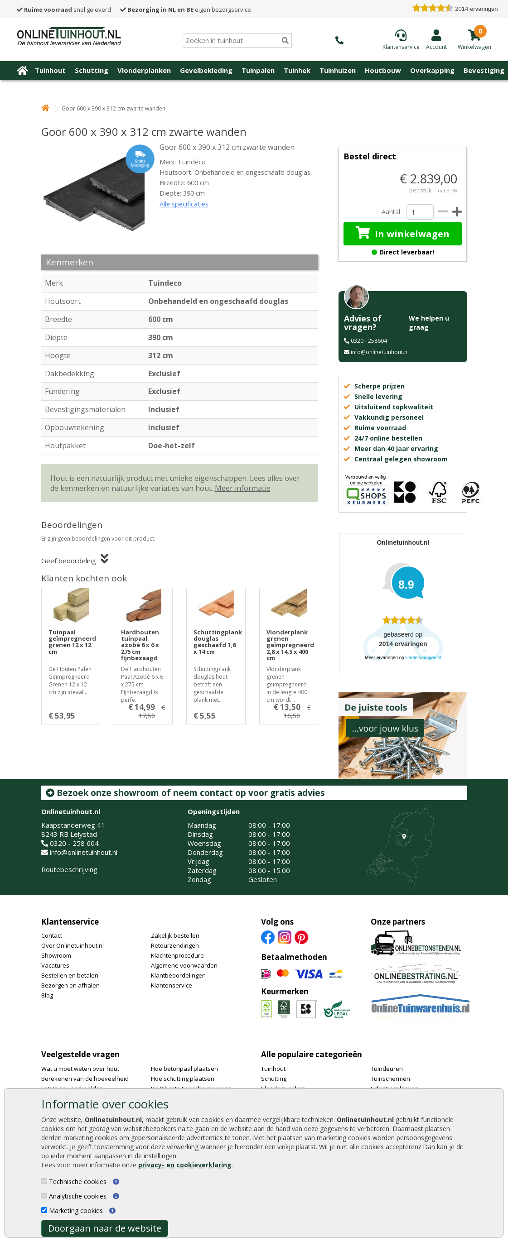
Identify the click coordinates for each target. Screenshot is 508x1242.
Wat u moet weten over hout (80, 1069)
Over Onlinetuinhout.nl (72, 945)
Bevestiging (484, 70)
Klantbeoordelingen (178, 975)
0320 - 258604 (369, 341)
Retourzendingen (175, 945)
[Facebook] (268, 937)
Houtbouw (383, 70)
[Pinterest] (301, 937)
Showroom (56, 955)
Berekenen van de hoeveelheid (85, 1078)
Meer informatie (243, 488)
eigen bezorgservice (185, 9)
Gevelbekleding (206, 70)
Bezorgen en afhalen (70, 985)
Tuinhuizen (337, 70)
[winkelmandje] (474, 46)
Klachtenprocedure (177, 955)
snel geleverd (64, 9)
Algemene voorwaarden (184, 965)
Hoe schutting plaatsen (182, 1078)
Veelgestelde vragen (80, 1054)
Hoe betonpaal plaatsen (184, 1069)
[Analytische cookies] (44, 1196)
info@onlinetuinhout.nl (380, 352)
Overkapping (432, 70)
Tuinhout (50, 70)
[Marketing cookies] (44, 1210)
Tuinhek (297, 70)
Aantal (391, 211)
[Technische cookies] (44, 1181)
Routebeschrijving (69, 869)
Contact (51, 935)
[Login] (436, 39)
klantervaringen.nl (423, 657)
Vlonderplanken (144, 70)
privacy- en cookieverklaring (185, 1164)
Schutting (91, 70)
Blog (47, 995)
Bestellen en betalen (69, 975)
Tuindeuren (387, 1069)
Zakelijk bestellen (175, 935)
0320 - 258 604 (74, 843)
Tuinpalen (258, 70)
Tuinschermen (390, 1078)
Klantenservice (70, 921)
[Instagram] (284, 937)
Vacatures (55, 965)
